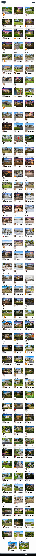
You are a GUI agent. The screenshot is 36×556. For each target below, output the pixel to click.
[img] (3, 1)
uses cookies (14, 554)
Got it (26, 554)
